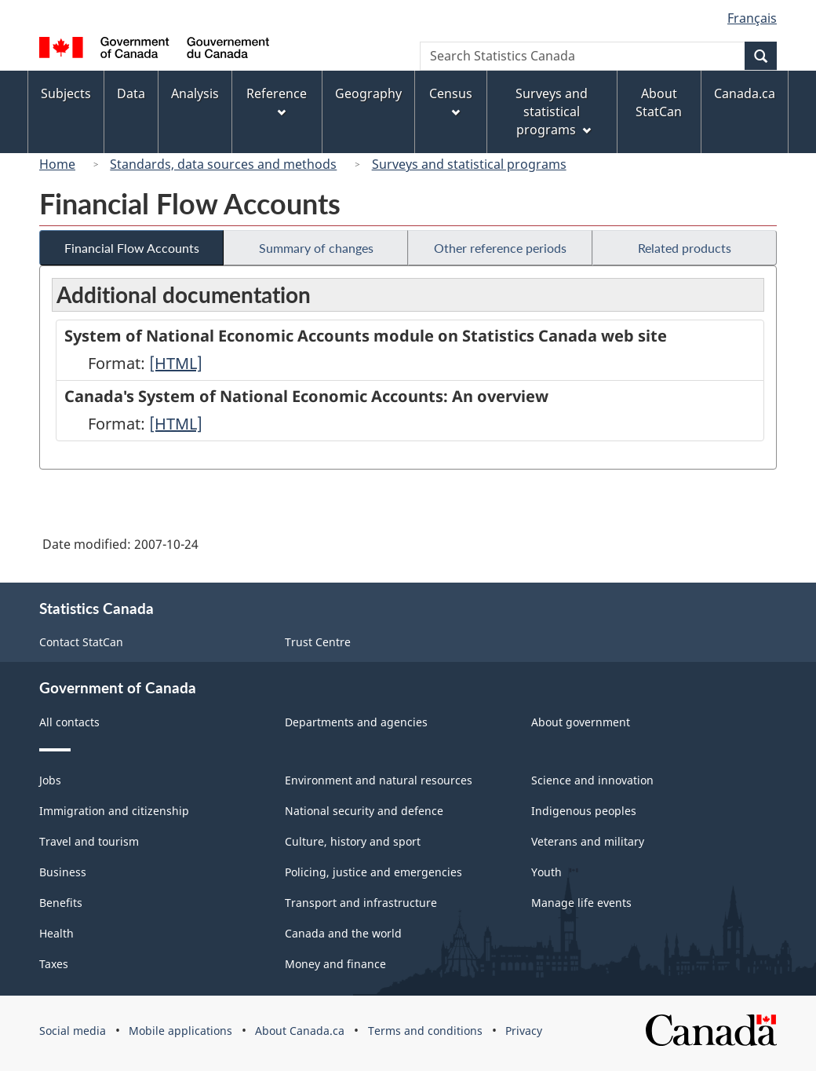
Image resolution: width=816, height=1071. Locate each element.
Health (56, 933)
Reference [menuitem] (276, 101)
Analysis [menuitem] (195, 93)
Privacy (523, 1030)
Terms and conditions (425, 1030)
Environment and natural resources (378, 780)
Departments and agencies (356, 722)
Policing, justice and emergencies (373, 871)
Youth (546, 871)
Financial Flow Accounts (131, 247)
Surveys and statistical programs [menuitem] (552, 111)
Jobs (50, 780)
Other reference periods (500, 247)
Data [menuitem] (131, 93)
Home (57, 164)
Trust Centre (318, 641)
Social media (72, 1030)
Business (62, 871)
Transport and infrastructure (361, 902)
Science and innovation (592, 780)
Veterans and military (587, 841)
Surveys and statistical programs (469, 164)
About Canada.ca (299, 1030)
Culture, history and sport (353, 841)
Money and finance (335, 963)
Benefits (60, 902)
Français (752, 18)
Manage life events (581, 902)
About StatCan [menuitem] (659, 102)
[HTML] (175, 363)
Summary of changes (316, 247)
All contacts (69, 722)
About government (580, 722)
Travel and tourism (89, 841)
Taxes (53, 963)
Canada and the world (343, 933)
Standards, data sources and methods (223, 164)
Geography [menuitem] (368, 93)
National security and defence (364, 810)
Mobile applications (180, 1030)
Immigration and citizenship (114, 810)
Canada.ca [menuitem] (744, 93)
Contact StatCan (81, 641)
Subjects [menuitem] (66, 93)
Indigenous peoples (583, 810)
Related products (684, 247)
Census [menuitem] (450, 101)
